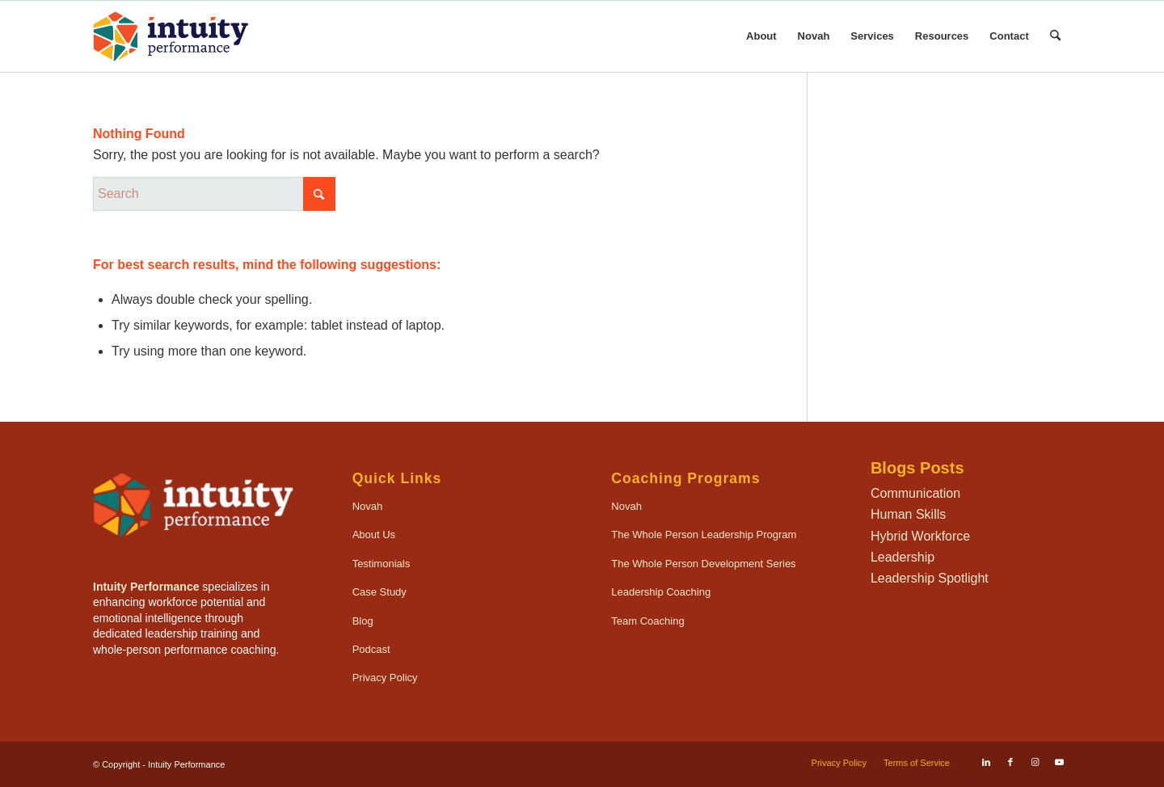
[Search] (1055, 36)
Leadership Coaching (661, 592)
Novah (367, 506)
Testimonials (381, 564)
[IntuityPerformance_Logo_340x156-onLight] (170, 36)
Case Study (379, 592)
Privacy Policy (385, 677)
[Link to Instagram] (1035, 762)
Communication (915, 493)
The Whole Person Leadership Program (703, 534)
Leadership (902, 557)
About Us (373, 534)
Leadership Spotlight (930, 578)
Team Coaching (647, 621)
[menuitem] (761, 36)
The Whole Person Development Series (703, 564)
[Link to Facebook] (1010, 762)
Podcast (371, 649)
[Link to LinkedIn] (986, 762)
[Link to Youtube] (1059, 762)
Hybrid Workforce (920, 536)
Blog (362, 621)
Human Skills (908, 514)
